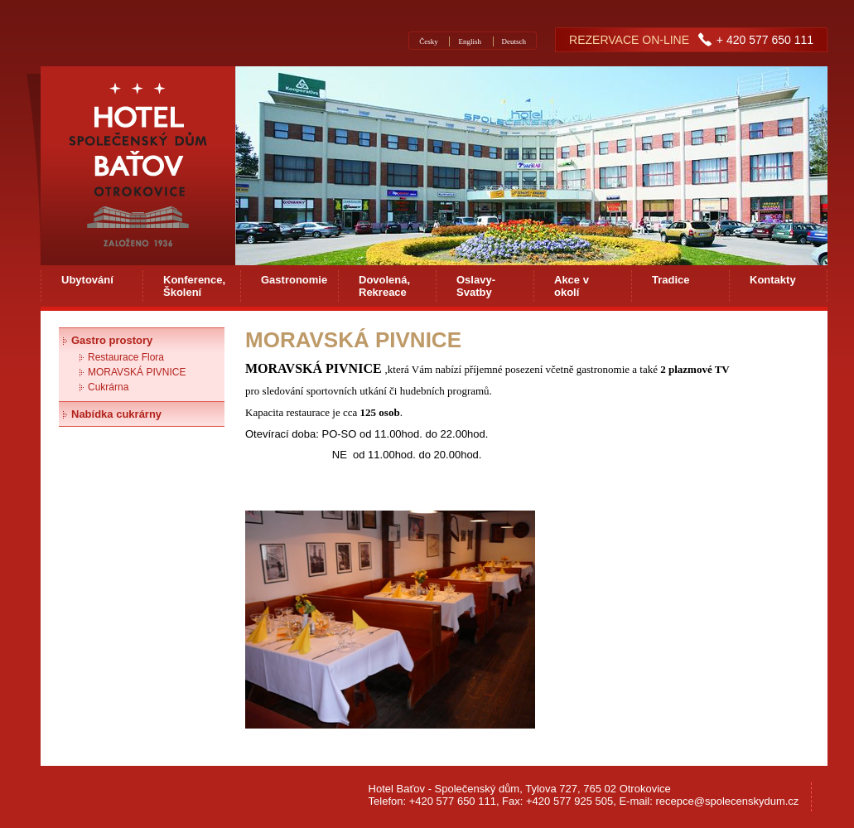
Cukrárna (108, 387)
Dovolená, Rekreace (384, 286)
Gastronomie (294, 280)
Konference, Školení (194, 286)
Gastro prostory (111, 340)
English (469, 41)
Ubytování (87, 280)
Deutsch (514, 41)
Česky (428, 41)
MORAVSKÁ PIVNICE (137, 372)
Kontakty (773, 280)
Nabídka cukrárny (116, 414)
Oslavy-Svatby (475, 286)
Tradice (671, 280)
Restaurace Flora (126, 357)
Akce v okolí (571, 286)
